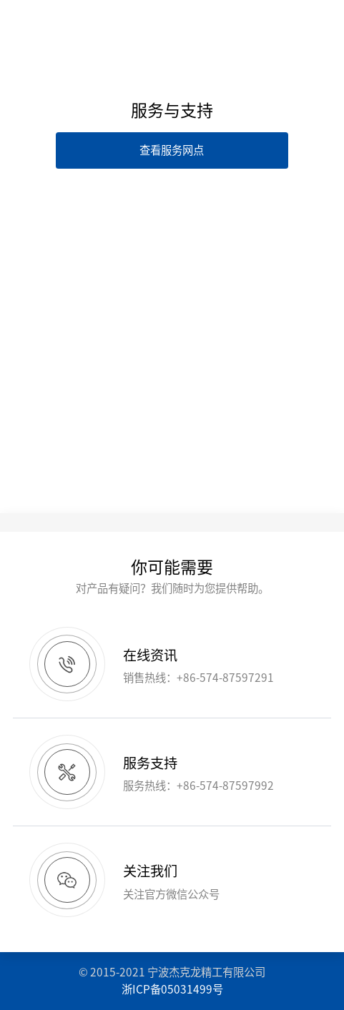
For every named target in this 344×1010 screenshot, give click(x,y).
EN (200, 20)
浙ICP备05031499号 (172, 989)
